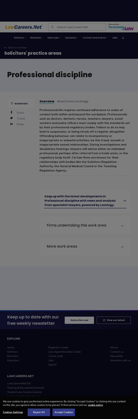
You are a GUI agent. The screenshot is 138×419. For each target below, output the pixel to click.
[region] (69, 407)
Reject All (39, 412)
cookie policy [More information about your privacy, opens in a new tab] (95, 405)
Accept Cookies (64, 412)
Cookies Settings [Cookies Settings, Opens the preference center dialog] (13, 412)
